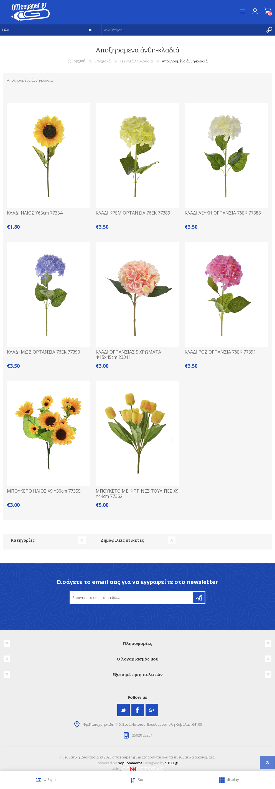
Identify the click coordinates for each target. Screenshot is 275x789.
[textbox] (183, 30)
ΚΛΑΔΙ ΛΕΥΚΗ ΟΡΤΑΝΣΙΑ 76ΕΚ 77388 (223, 213)
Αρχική (79, 61)
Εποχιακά (103, 61)
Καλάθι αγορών (267, 11)
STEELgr (171, 762)
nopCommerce (130, 762)
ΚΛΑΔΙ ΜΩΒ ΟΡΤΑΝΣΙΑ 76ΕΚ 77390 (43, 352)
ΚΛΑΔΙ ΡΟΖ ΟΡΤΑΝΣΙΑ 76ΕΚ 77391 (220, 352)
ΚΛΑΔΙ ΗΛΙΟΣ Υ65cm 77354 (34, 213)
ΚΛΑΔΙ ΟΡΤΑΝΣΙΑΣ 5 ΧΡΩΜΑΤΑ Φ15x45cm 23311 (128, 354)
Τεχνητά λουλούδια (136, 61)
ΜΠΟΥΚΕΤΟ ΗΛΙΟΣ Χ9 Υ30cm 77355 (44, 491)
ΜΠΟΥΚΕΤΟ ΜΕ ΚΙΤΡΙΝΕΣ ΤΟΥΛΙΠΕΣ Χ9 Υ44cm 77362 (137, 493)
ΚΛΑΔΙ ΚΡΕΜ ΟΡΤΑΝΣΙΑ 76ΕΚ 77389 (133, 213)
